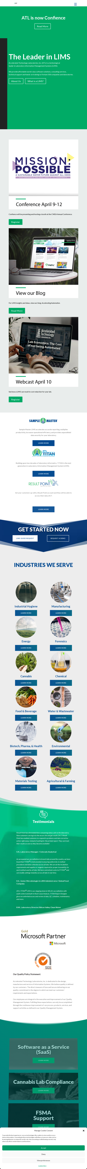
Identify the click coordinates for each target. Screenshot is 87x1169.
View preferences (43, 1160)
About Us (16, 81)
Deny (43, 1154)
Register (15, 222)
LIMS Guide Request (25, 538)
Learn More (43, 438)
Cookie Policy (42, 1166)
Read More (42, 26)
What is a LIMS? (36, 81)
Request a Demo (58, 538)
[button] (83, 1131)
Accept (43, 1148)
